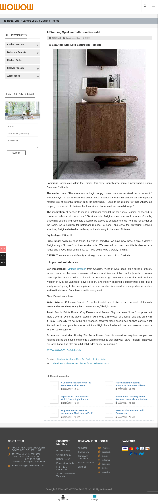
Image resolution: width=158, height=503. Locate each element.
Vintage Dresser (77, 269)
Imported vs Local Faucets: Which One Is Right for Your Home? (75, 399)
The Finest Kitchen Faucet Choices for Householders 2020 (81, 363)
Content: (22, 144)
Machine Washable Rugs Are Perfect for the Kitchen (82, 359)
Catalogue (95, 498)
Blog (17, 21)
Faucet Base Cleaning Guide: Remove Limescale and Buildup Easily (132, 399)
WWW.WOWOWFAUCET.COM (64, 350)
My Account (63, 498)
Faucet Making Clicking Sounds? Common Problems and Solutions (130, 385)
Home (8, 21)
